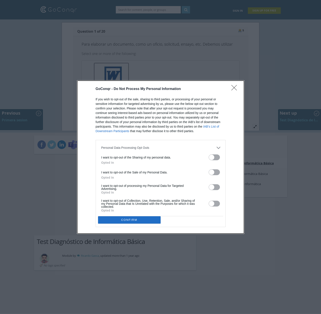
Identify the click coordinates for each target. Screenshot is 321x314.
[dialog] (160, 157)
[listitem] (160, 148)
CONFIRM (129, 219)
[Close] (235, 89)
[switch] (214, 157)
